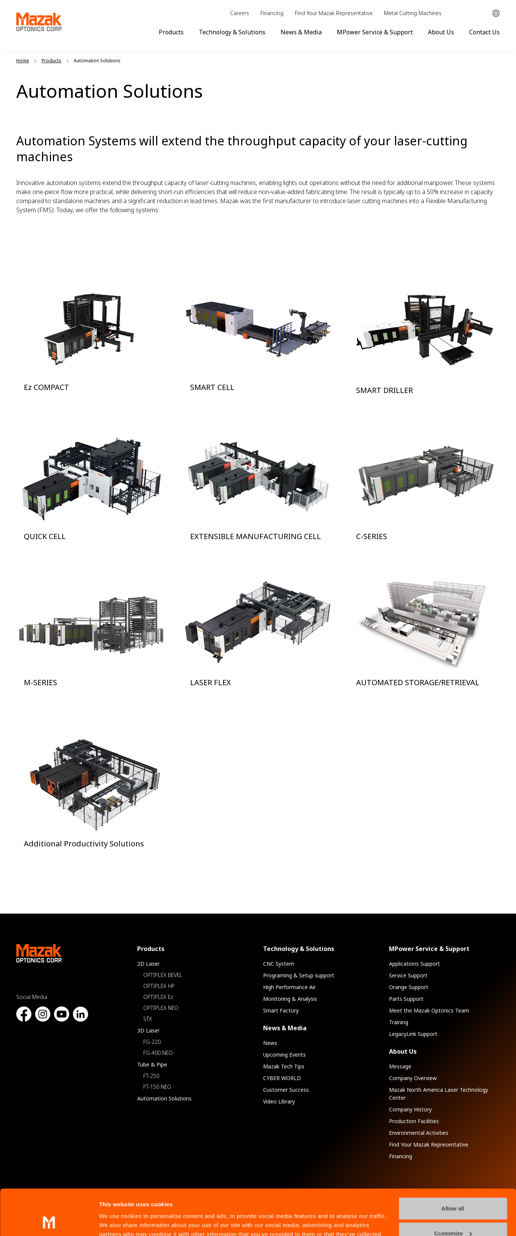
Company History (410, 1109)
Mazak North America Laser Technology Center (438, 1093)
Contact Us (484, 32)
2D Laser (148, 963)
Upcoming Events (284, 1054)
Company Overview (413, 1078)
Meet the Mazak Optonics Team (429, 1010)
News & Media (301, 32)
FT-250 (151, 1075)
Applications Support (414, 963)
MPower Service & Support (375, 32)
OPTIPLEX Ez (158, 996)
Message (400, 1066)
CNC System (278, 963)
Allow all (453, 1165)
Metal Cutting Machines (413, 13)
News (270, 1042)
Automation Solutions (164, 1098)
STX (147, 1018)
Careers (239, 13)
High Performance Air (289, 987)
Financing (272, 13)
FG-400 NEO (158, 1052)
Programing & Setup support (298, 975)
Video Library (279, 1101)
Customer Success (286, 1089)
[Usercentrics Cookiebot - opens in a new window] (49, 1221)
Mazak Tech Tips (283, 1066)
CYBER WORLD (282, 1078)
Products (171, 32)
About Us (441, 32)
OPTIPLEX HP (159, 985)
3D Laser (148, 1030)
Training (398, 1022)
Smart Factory (281, 1010)
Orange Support (408, 987)
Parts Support (406, 998)
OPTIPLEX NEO (160, 1007)
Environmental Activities (418, 1132)
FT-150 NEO (157, 1086)
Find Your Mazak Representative (334, 13)
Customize (453, 1190)
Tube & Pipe (152, 1064)
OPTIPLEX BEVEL (162, 975)
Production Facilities (414, 1121)
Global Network (496, 13)
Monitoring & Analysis (290, 998)
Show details (116, 1221)
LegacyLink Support (413, 1033)
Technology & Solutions (232, 32)
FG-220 (152, 1041)
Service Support (408, 975)
